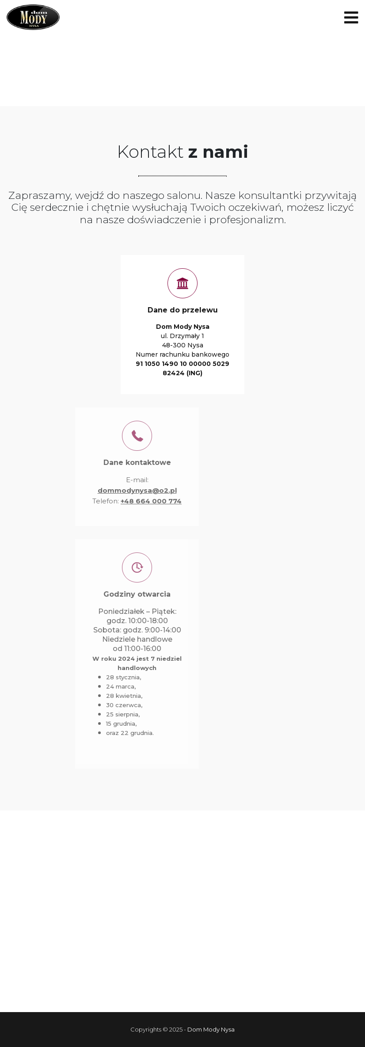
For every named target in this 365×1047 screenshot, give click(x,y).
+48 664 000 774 (132, 501)
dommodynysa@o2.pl (118, 490)
